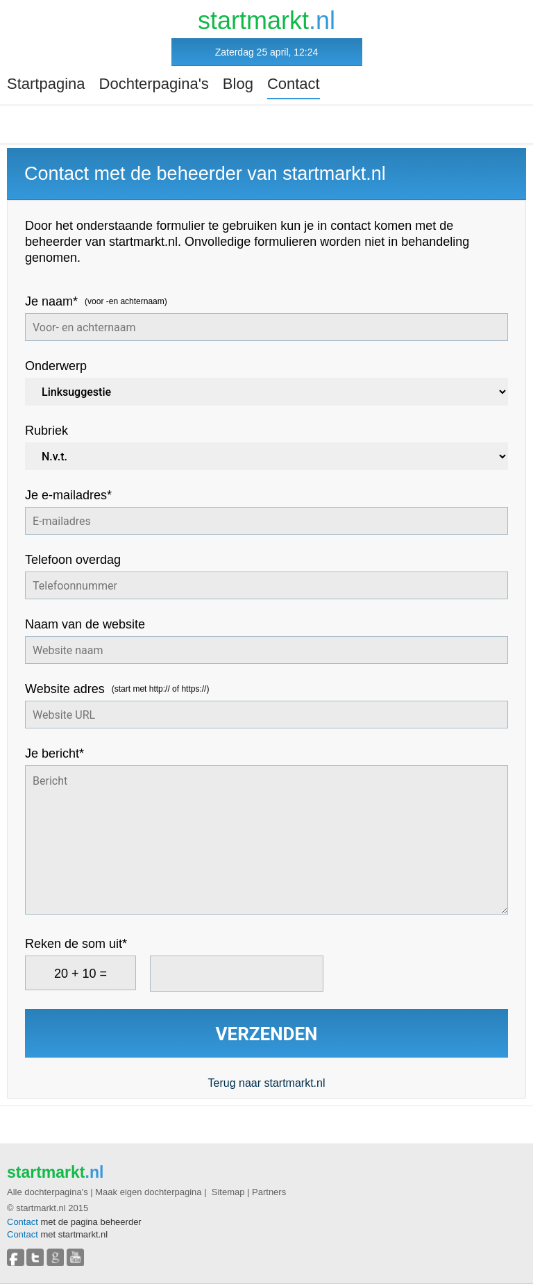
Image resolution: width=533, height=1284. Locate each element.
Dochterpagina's (154, 83)
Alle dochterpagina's (47, 1192)
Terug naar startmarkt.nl (266, 1083)
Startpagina (46, 83)
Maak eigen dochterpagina (148, 1192)
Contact (293, 83)
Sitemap (228, 1192)
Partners (269, 1192)
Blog (238, 83)
